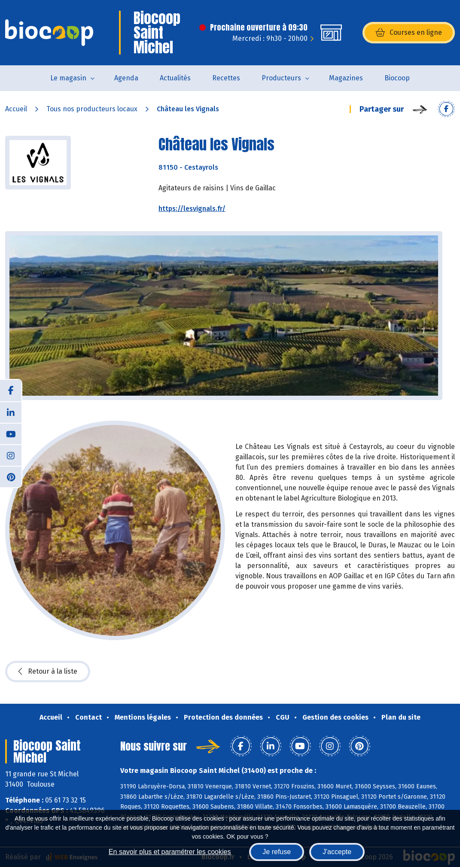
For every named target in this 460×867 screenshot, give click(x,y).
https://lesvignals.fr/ (191, 209)
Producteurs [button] (281, 78)
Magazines (346, 78)
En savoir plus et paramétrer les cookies (170, 851)
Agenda (126, 78)
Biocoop (397, 78)
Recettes (226, 78)
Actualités (175, 78)
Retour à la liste (47, 671)
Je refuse (276, 851)
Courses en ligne (408, 32)
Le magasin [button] (68, 78)
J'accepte (337, 851)
